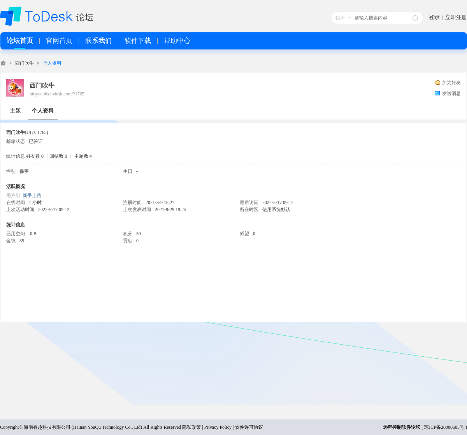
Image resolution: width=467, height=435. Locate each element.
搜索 (415, 18)
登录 (434, 17)
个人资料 (43, 111)
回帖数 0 (58, 156)
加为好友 (451, 82)
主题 (15, 111)
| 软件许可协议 (247, 427)
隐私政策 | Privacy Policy (207, 427)
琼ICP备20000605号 (444, 427)
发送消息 (451, 93)
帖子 (340, 18)
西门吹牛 (24, 63)
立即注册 (456, 17)
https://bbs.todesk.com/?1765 (57, 94)
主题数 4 (83, 156)
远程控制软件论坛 (401, 427)
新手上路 (32, 195)
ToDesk (3, 63)
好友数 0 (35, 156)
